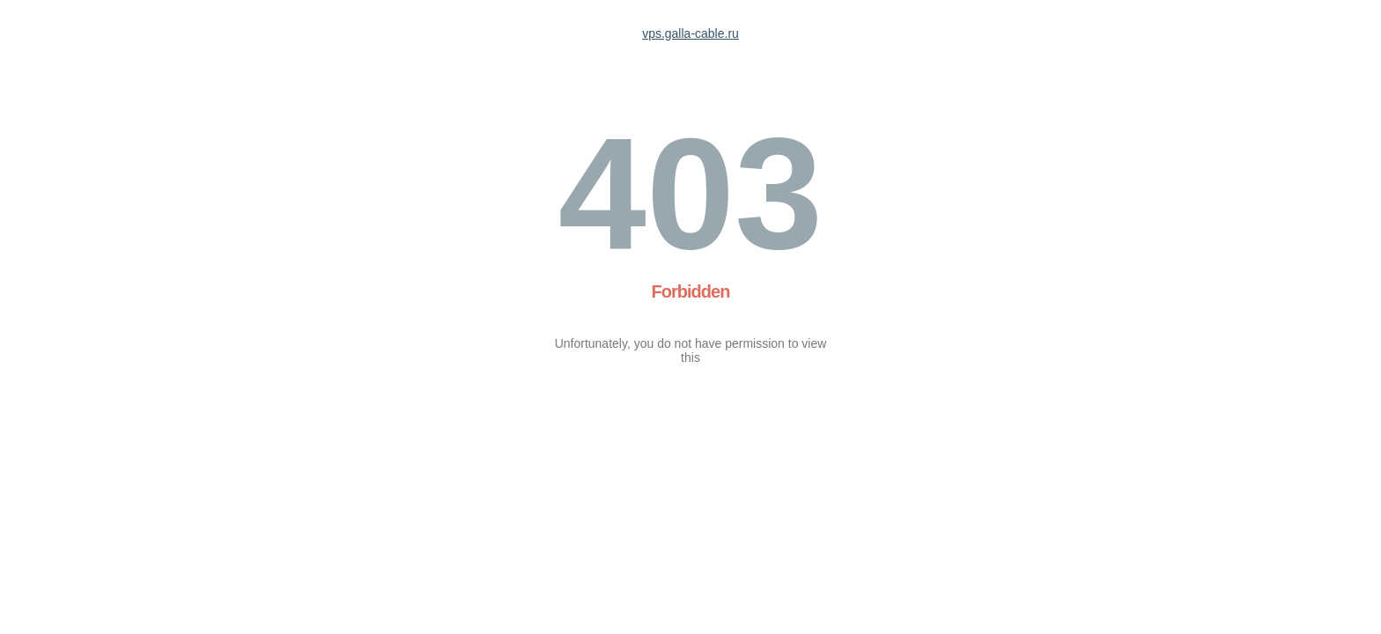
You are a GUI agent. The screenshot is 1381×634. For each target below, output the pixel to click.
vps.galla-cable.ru (690, 33)
